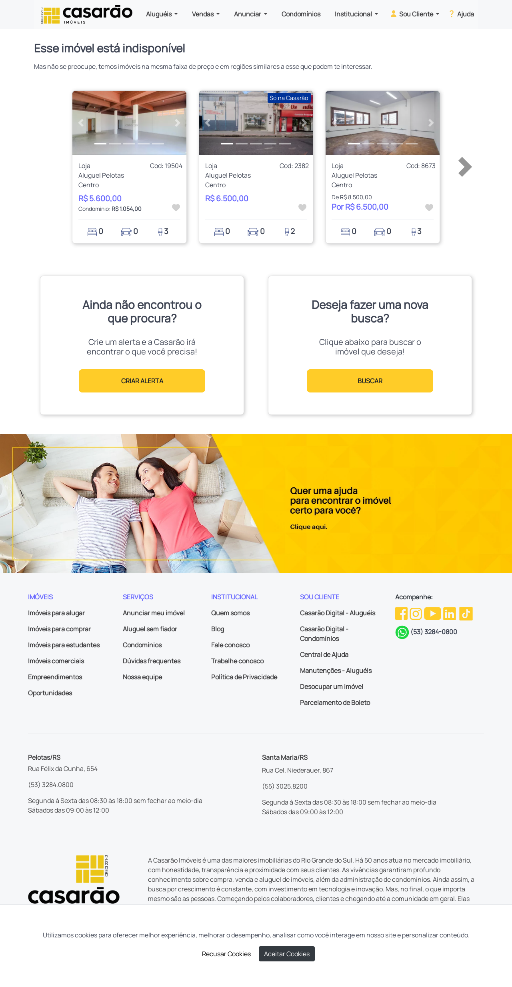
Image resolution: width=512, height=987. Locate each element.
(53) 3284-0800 (433, 631)
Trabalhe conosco (237, 661)
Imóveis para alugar (56, 613)
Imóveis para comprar (59, 629)
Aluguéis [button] (159, 14)
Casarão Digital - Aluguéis (337, 613)
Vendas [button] (203, 14)
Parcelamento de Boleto (335, 702)
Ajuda (460, 13)
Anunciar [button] (248, 14)
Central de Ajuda (324, 654)
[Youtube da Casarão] (433, 613)
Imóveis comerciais (56, 661)
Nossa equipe (142, 677)
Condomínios (301, 14)
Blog (217, 629)
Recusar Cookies (226, 953)
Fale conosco (230, 645)
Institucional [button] (354, 14)
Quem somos (230, 613)
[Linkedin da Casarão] (450, 613)
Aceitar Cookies (287, 953)
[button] (81, 123)
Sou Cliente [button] (411, 13)
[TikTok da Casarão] (466, 613)
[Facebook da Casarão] (402, 613)
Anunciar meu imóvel (154, 613)
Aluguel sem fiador (150, 629)
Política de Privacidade (244, 677)
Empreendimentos (55, 677)
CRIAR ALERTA (142, 380)
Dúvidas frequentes (151, 661)
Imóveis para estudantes (64, 645)
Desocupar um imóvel (331, 686)
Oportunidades (50, 693)
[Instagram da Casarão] (416, 613)
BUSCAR (370, 380)
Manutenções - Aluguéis (336, 670)
